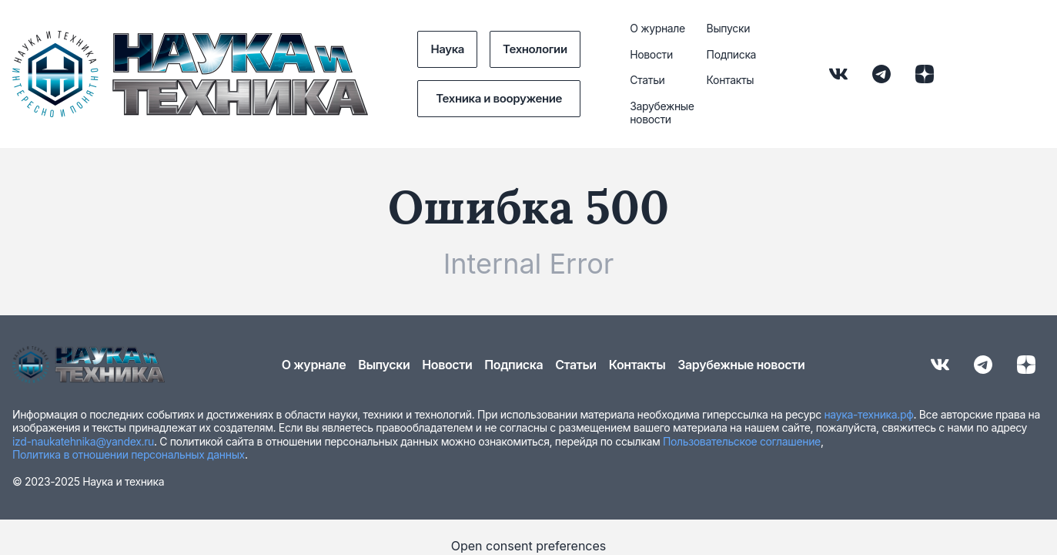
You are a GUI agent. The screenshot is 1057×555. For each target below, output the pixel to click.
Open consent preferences (529, 545)
